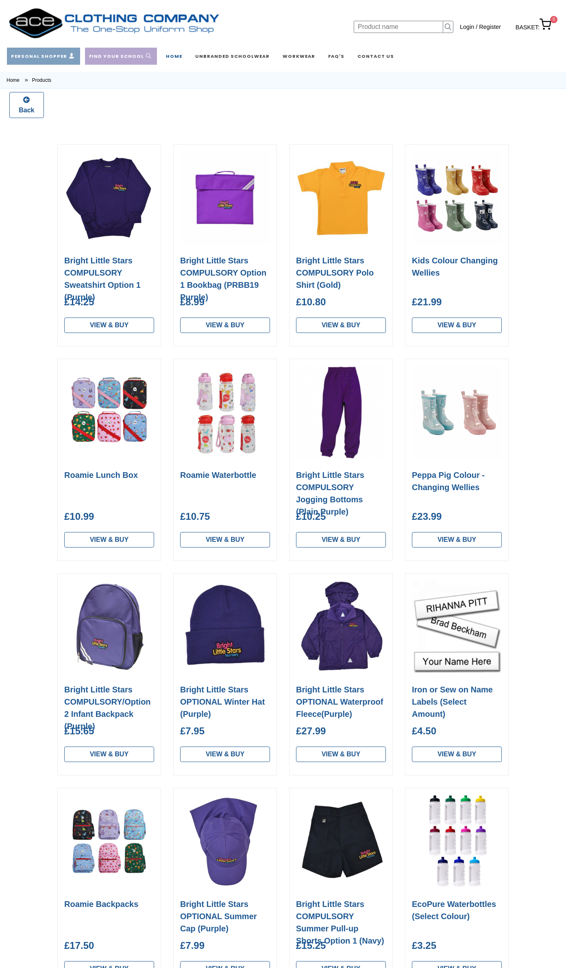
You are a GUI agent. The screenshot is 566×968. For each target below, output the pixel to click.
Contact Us (184, 897)
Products (41, 80)
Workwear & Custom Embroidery (94, 879)
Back (26, 104)
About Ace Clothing (195, 822)
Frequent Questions (196, 883)
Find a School (84, 848)
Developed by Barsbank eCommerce (469, 961)
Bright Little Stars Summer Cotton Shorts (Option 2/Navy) (108, 272)
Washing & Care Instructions (209, 835)
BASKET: (533, 27)
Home (19, 80)
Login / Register (480, 27)
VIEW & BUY (109, 325)
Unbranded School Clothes (103, 861)
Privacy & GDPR (192, 910)
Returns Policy (188, 870)
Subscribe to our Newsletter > (437, 888)
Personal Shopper (91, 835)
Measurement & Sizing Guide (200, 853)
